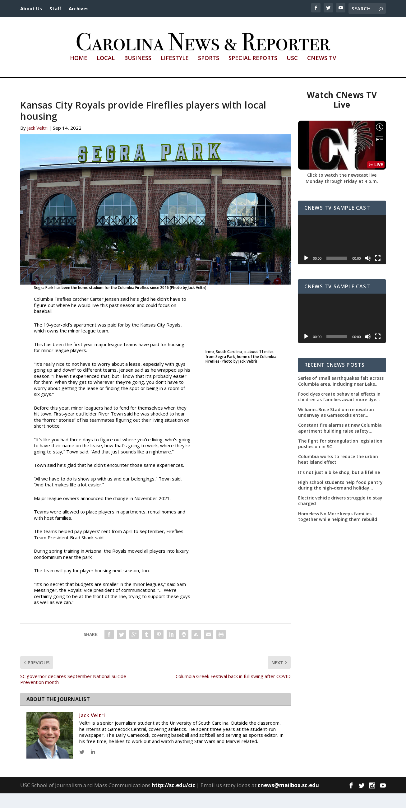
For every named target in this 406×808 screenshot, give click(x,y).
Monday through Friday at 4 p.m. (342, 195)
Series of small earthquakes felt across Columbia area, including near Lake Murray (341, 395)
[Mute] (368, 272)
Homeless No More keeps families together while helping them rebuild (337, 530)
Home (78, 73)
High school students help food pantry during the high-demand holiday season (340, 499)
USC (292, 73)
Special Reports (252, 73)
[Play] (306, 272)
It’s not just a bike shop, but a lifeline (339, 487)
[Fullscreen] (378, 272)
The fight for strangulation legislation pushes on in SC (340, 458)
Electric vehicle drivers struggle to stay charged (340, 515)
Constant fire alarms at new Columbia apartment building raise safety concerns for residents (340, 442)
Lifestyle (175, 73)
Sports (208, 73)
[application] (342, 254)
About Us (31, 8)
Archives (79, 8)
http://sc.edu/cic (173, 799)
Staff (55, 8)
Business (137, 73)
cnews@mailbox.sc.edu (288, 799)
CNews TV (321, 73)
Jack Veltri (37, 142)
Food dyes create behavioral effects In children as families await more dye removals (339, 411)
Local (106, 73)
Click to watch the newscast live (341, 190)
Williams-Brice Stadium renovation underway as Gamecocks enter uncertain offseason (336, 427)
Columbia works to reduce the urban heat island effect (338, 474)
